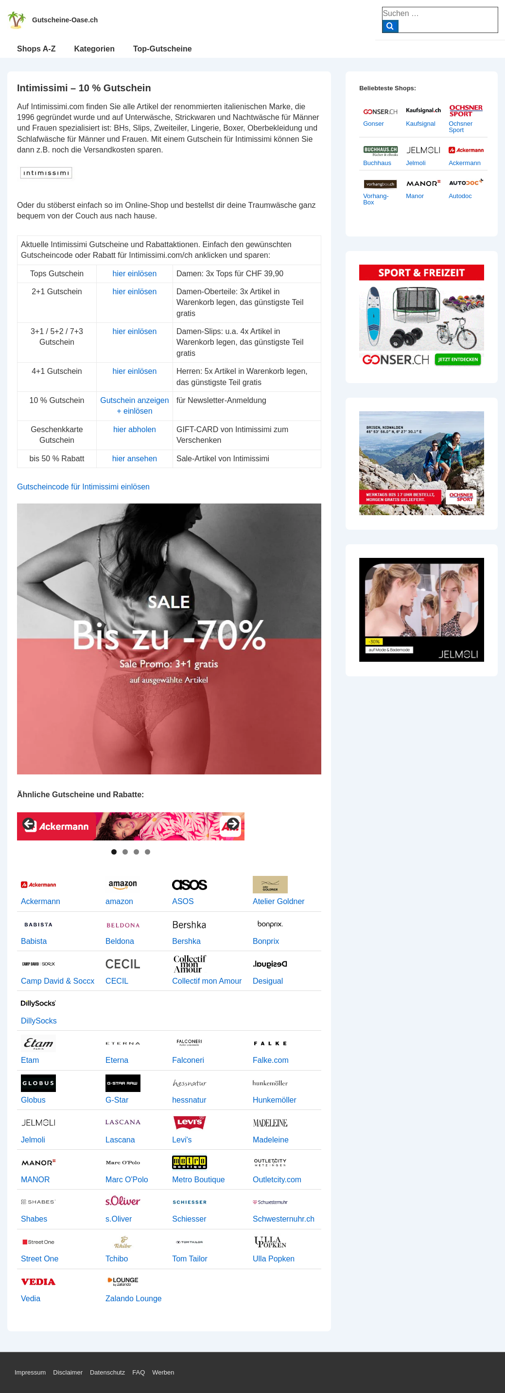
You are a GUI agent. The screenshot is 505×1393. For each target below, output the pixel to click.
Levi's (182, 1140)
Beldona (119, 941)
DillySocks (39, 1021)
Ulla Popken (274, 1259)
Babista (34, 941)
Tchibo (116, 1259)
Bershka (186, 941)
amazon (119, 901)
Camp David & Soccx (57, 981)
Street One (39, 1259)
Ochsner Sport (460, 127)
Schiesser (189, 1219)
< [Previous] (29, 824)
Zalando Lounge (133, 1298)
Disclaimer (68, 1372)
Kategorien (94, 49)
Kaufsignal (420, 123)
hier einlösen (135, 273)
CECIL (116, 981)
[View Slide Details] (130, 826)
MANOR (35, 1179)
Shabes (34, 1219)
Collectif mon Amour (207, 981)
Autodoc (460, 196)
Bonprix (266, 941)
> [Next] (232, 824)
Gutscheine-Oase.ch (65, 20)
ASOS (182, 901)
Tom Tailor (190, 1259)
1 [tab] (114, 852)
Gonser (373, 123)
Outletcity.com (277, 1179)
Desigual (268, 981)
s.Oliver (118, 1219)
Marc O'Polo (126, 1179)
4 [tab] (147, 852)
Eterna (116, 1060)
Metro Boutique (198, 1179)
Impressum (30, 1372)
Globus (33, 1100)
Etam (30, 1060)
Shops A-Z (36, 49)
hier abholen (134, 429)
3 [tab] (136, 852)
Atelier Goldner (279, 901)
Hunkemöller (274, 1100)
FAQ (138, 1372)
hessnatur (189, 1100)
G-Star (116, 1100)
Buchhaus (377, 163)
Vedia (30, 1298)
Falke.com (271, 1060)
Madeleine (271, 1140)
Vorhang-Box (376, 199)
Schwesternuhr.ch (283, 1219)
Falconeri (188, 1060)
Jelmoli (33, 1140)
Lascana (120, 1140)
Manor (415, 196)
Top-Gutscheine (162, 49)
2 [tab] (125, 852)
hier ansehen (134, 458)
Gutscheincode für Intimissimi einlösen (83, 487)
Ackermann (40, 901)
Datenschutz (107, 1372)
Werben (163, 1372)
